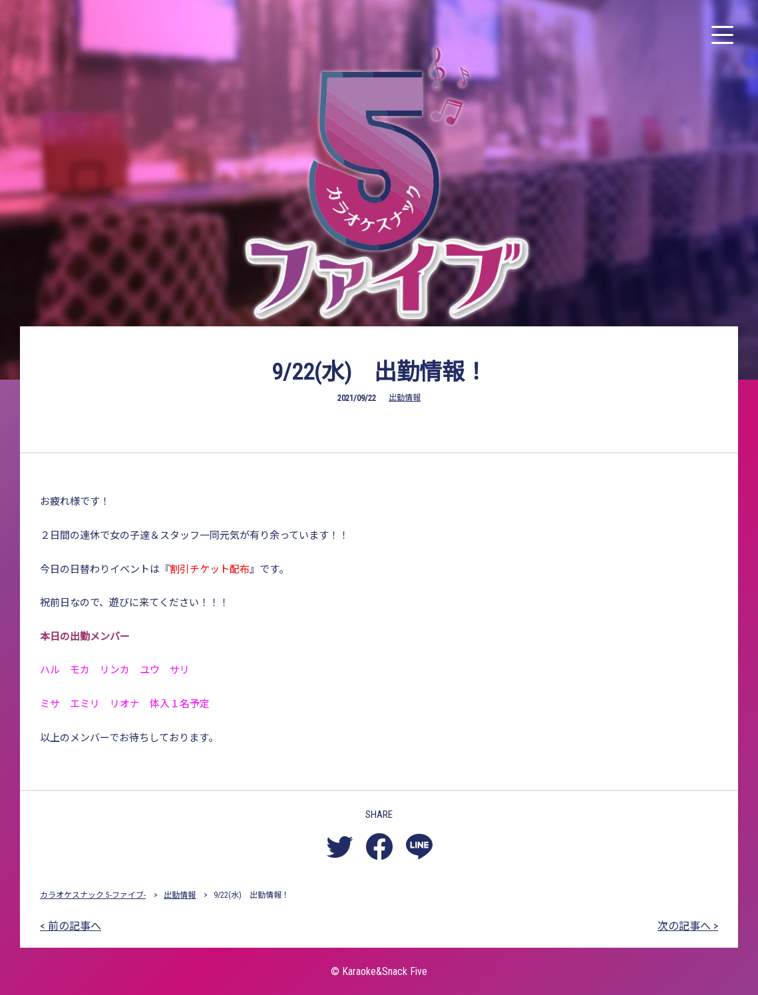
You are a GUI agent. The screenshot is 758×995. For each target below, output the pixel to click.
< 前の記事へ (70, 926)
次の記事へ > (688, 926)
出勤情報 (405, 397)
